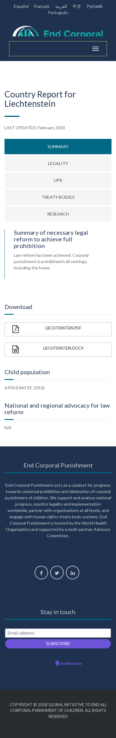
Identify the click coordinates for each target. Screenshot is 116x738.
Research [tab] (58, 213)
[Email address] (58, 633)
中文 (77, 6)
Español (21, 6)
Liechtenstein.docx (48, 349)
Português (58, 12)
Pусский (94, 6)
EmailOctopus (71, 663)
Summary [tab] (58, 146)
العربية (61, 6)
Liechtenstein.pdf (46, 329)
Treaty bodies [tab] (58, 197)
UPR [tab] (58, 180)
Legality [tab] (58, 163)
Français (42, 6)
